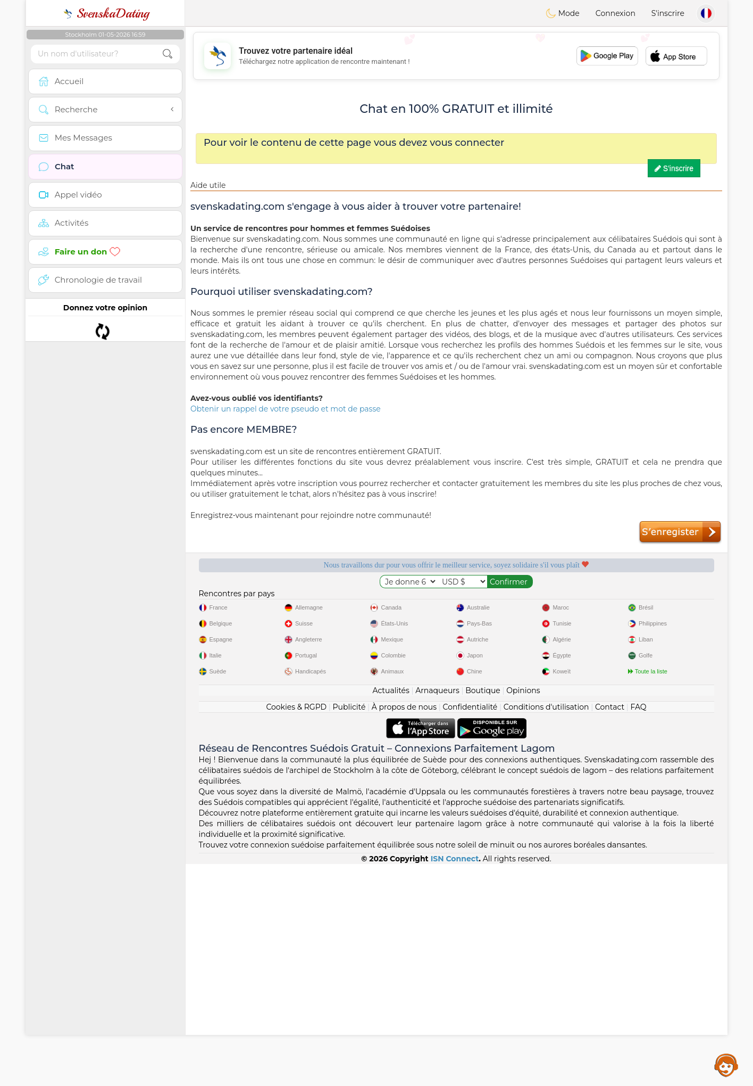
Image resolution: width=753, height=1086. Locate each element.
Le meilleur (661, 601)
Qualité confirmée (525, 601)
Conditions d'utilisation (546, 929)
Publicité (349, 929)
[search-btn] (167, 54)
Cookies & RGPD (296, 929)
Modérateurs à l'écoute (388, 601)
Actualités (390, 912)
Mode (563, 13)
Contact (609, 929)
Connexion (615, 13)
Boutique (482, 912)
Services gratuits (250, 601)
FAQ (639, 929)
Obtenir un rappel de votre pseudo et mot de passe (285, 409)
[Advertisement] (456, 56)
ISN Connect (455, 1080)
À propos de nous (404, 929)
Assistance (726, 1064)
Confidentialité (470, 929)
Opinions (523, 912)
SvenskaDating (105, 13)
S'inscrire (667, 13)
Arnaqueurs (437, 912)
